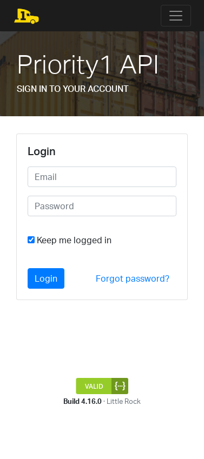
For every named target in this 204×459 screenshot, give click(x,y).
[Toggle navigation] (176, 15)
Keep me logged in (74, 240)
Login (46, 278)
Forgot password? (132, 278)
